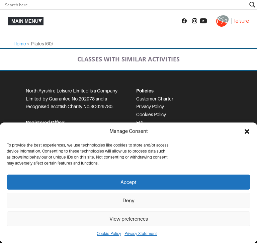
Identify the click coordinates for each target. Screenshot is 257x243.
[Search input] (125, 4)
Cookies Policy (151, 114)
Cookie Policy (109, 233)
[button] (247, 131)
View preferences (128, 219)
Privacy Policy (150, 106)
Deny (128, 200)
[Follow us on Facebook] (184, 21)
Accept (128, 182)
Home (19, 43)
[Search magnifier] (252, 4)
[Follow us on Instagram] (194, 21)
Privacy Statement (140, 233)
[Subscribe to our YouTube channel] (203, 21)
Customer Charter (154, 98)
